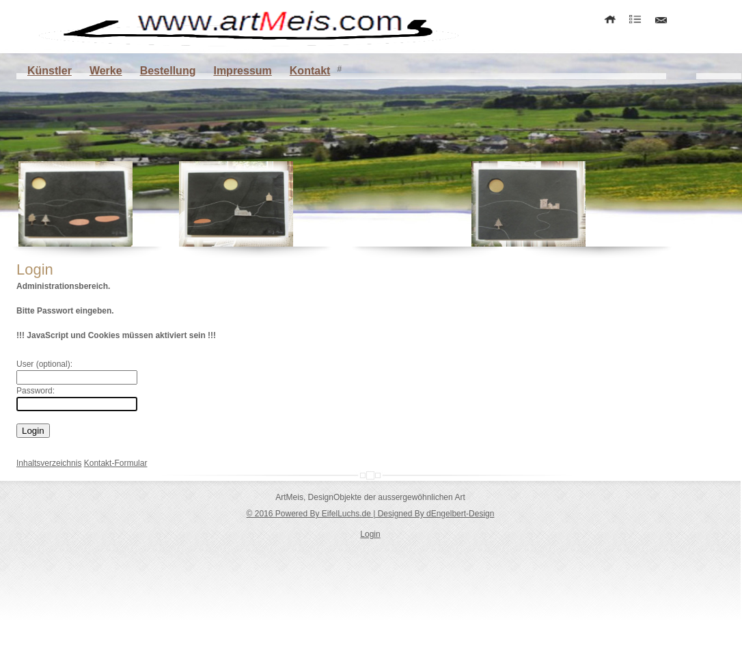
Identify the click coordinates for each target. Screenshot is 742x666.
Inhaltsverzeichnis (48, 463)
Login (370, 534)
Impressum (242, 71)
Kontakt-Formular (116, 463)
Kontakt (310, 71)
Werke (106, 71)
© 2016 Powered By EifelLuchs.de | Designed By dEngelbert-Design (371, 513)
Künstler (49, 71)
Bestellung (168, 71)
